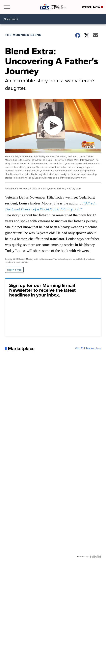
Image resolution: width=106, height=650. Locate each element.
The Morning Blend (23, 35)
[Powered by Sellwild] (95, 556)
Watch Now (92, 7)
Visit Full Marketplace (88, 348)
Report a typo (14, 270)
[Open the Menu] (6, 7)
